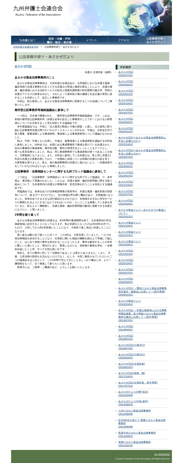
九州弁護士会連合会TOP (25, 47)
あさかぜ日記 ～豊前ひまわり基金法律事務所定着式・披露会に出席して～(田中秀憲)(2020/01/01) (142, 291)
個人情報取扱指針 (162, 454)
